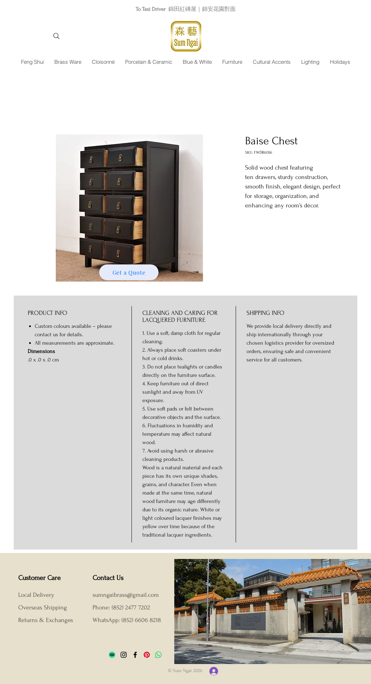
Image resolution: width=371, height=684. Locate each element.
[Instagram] (124, 655)
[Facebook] (135, 655)
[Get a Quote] (128, 272)
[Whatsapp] (158, 655)
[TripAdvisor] (112, 655)
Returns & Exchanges (45, 620)
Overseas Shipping (43, 607)
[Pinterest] (147, 655)
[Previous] (37, 9)
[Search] (56, 36)
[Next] (334, 9)
